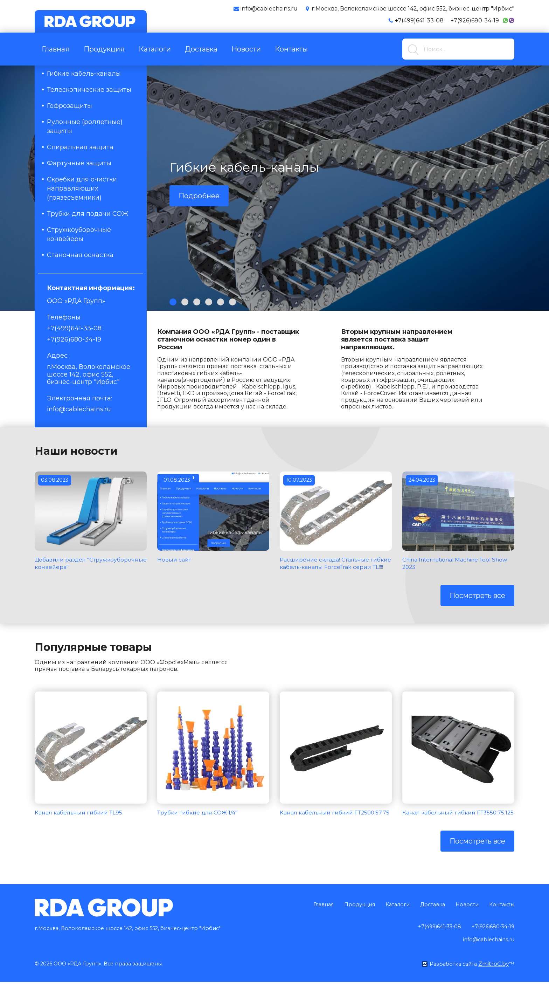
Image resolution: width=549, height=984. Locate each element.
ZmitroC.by (493, 966)
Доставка (201, 49)
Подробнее (199, 196)
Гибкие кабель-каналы (84, 73)
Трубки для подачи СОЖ (87, 214)
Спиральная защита (80, 147)
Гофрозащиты (69, 106)
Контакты (291, 49)
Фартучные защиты (79, 163)
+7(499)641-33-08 (419, 20)
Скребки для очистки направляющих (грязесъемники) (82, 188)
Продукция (104, 49)
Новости (246, 49)
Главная (56, 49)
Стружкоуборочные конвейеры (79, 234)
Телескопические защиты (89, 90)
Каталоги (155, 49)
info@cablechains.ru (79, 409)
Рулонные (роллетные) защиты (85, 126)
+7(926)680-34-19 (475, 20)
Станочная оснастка (80, 255)
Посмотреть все (477, 603)
